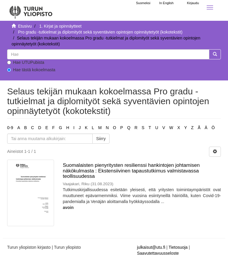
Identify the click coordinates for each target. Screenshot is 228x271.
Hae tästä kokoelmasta (31, 69)
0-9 (10, 127)
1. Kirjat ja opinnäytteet (60, 26)
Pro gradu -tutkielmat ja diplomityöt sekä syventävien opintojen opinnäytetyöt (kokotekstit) (100, 32)
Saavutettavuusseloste (158, 253)
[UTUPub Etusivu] (31, 10)
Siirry (101, 138)
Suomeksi (143, 3)
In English (166, 3)
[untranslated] (108, 54)
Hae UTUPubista (25, 62)
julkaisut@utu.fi (151, 247)
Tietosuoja (178, 247)
